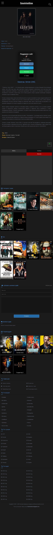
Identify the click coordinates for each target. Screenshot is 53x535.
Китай (28, 474)
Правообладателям (6, 413)
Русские (28, 450)
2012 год (29, 514)
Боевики (3, 421)
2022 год (29, 498)
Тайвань (4, 480)
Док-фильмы (30, 431)
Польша (4, 486)
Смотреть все (48, 301)
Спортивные (30, 443)
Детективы (29, 427)
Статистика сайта (5, 410)
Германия (4, 471)
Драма (13, 135)
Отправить (26, 332)
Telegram (26, 67)
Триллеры (4, 446)
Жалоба (39, 154)
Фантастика (4, 450)
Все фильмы (29, 407)
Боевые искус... (30, 421)
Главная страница (5, 407)
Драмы (3, 431)
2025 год (4, 495)
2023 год (4, 498)
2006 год (29, 523)
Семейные (4, 443)
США (28, 458)
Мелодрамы (30, 437)
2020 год (29, 501)
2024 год (29, 495)
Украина (29, 461)
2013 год (4, 514)
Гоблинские (4, 427)
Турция (29, 486)
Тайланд (29, 480)
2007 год (4, 523)
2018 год (29, 504)
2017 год (4, 507)
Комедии (29, 434)
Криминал (4, 437)
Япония (29, 477)
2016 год (29, 507)
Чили (28, 483)
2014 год (29, 511)
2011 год (4, 517)
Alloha (13, 150)
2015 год (4, 511)
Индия (3, 474)
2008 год (29, 520)
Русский (18, 135)
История (3, 434)
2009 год (4, 520)
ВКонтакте (26, 63)
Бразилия (4, 483)
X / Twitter (26, 75)
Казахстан (4, 464)
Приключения (30, 440)
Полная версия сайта (31, 413)
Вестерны (4, 424)
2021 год (4, 501)
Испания (29, 467)
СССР (3, 458)
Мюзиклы (4, 440)
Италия (3, 467)
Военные (29, 424)
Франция (29, 471)
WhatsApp (26, 71)
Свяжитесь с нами (31, 410)
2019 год (4, 504)
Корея (3, 477)
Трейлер (39, 150)
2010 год (29, 517)
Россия (3, 461)
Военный (8, 135)
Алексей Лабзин (11, 137)
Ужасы (28, 446)
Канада (29, 464)
